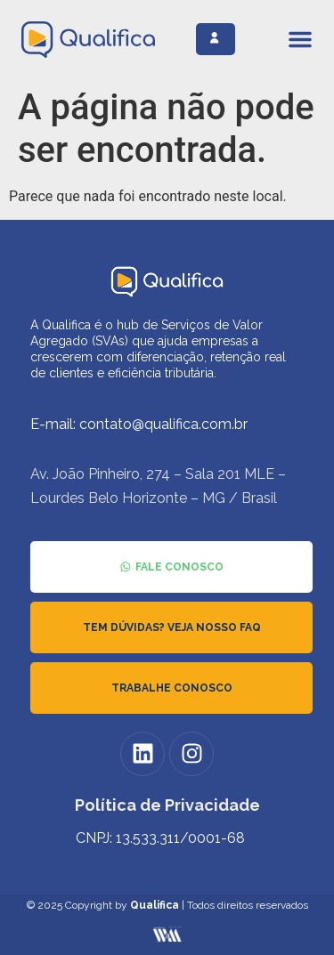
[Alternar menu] (300, 39)
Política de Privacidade (167, 805)
